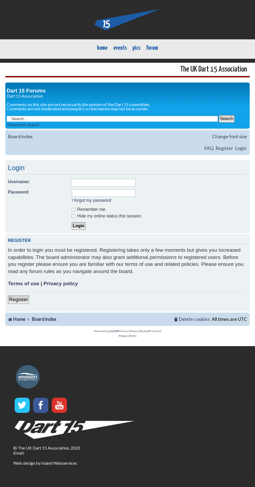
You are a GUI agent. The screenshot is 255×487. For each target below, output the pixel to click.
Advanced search (23, 125)
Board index (20, 136)
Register (224, 148)
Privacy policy (61, 283)
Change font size (229, 136)
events (120, 48)
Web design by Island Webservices (45, 462)
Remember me (88, 209)
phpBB (113, 331)
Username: (19, 181)
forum (152, 48)
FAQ (209, 148)
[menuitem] (192, 319)
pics (136, 48)
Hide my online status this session (106, 216)
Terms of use (23, 283)
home (102, 48)
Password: (18, 192)
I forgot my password (91, 200)
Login (240, 148)
